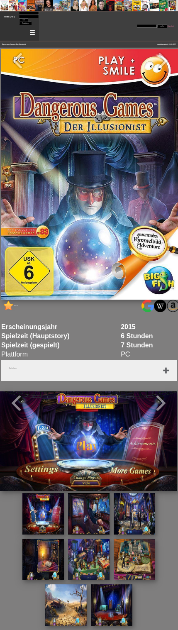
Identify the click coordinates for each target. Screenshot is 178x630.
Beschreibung (12, 368)
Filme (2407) (9, 17)
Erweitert (171, 26)
